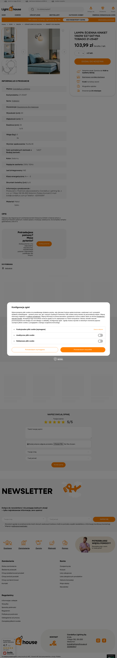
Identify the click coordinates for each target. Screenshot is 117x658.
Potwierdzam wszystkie (83, 349)
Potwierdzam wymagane (35, 349)
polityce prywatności (34, 316)
